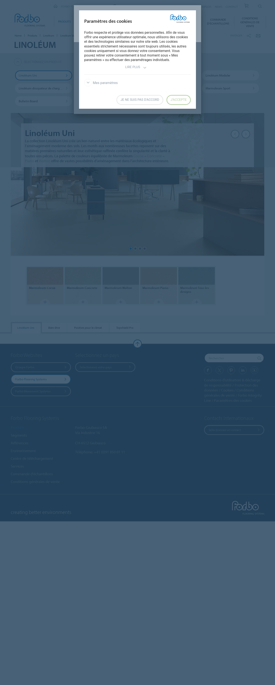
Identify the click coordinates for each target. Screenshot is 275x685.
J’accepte (179, 100)
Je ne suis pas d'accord (140, 100)
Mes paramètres (101, 83)
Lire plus (136, 67)
